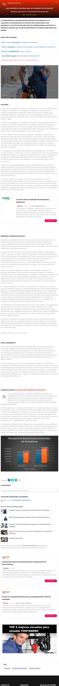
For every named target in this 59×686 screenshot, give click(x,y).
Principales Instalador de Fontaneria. (20, 42)
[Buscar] (55, 2)
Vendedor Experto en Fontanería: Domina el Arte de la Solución (29, 510)
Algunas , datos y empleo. (16, 51)
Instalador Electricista (16, 538)
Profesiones (28, 14)
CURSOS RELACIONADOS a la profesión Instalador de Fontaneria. (20, 60)
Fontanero (34, 14)
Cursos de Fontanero (20, 333)
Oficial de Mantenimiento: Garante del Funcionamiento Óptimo (29, 517)
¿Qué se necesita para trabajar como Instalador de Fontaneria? (29, 47)
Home (24, 14)
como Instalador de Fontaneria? (21, 56)
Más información (51, 220)
